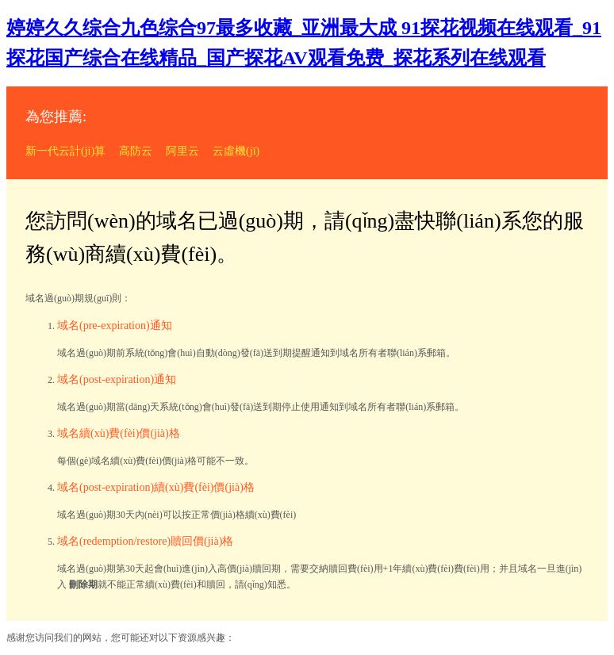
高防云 (135, 151)
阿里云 (182, 151)
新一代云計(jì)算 (65, 151)
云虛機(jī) (236, 151)
